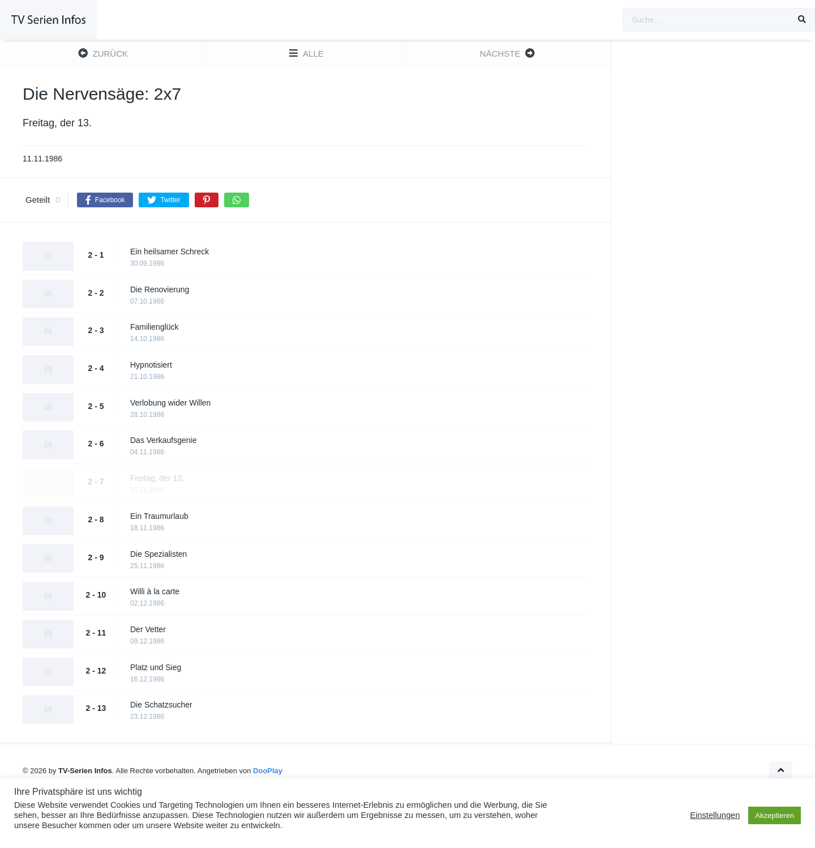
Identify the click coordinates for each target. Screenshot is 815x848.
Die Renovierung (159, 289)
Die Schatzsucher (161, 704)
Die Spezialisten (158, 554)
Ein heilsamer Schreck (169, 251)
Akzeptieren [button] (774, 815)
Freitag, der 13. (157, 478)
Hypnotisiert (151, 364)
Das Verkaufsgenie (163, 440)
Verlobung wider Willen (170, 402)
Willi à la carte (154, 591)
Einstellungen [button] (715, 815)
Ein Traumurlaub (159, 516)
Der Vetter (148, 629)
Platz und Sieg (155, 667)
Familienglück (154, 326)
